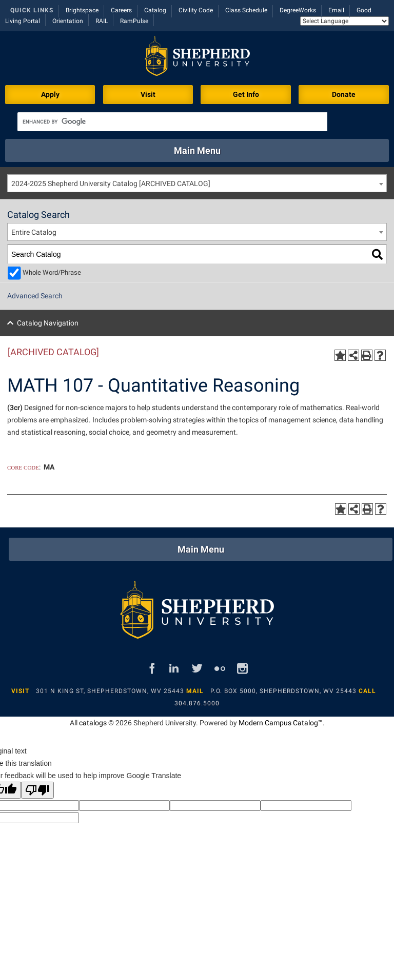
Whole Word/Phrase (52, 272)
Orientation (67, 21)
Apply (50, 94)
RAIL (101, 21)
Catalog (155, 10)
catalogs (93, 723)
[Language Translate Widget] (344, 21)
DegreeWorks (298, 10)
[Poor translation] (37, 790)
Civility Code (196, 10)
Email (336, 10)
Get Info (246, 94)
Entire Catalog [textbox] (33, 232)
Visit (148, 94)
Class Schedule (246, 10)
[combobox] (197, 183)
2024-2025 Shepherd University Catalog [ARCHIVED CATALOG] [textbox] (110, 183)
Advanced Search (35, 296)
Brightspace (82, 10)
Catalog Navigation (47, 323)
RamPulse (134, 21)
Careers (121, 10)
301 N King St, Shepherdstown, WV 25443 (110, 691)
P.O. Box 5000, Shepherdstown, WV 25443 (283, 691)
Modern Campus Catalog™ (281, 723)
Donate (344, 94)
